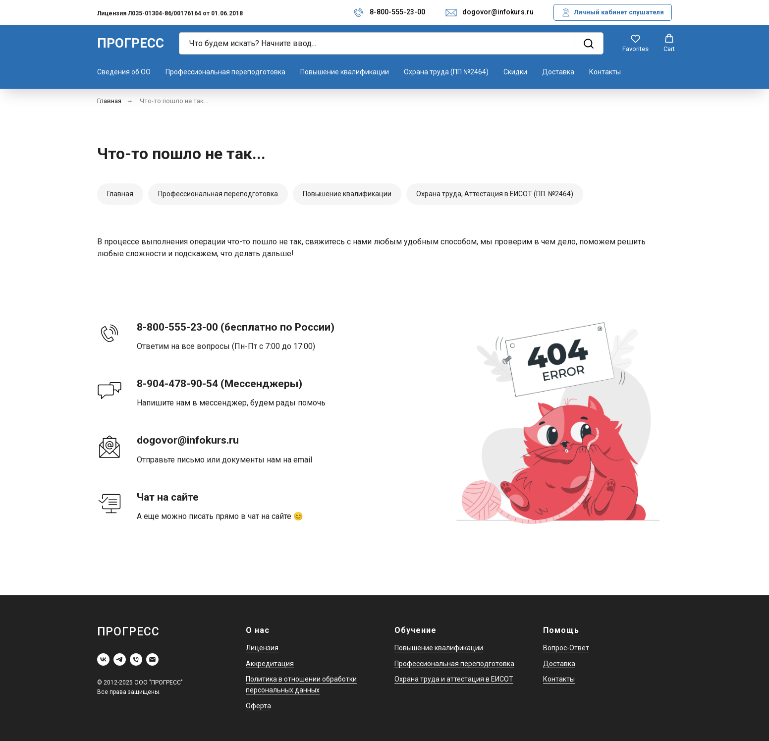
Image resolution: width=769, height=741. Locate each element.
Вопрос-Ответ (566, 648)
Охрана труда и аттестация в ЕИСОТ (453, 679)
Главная (109, 101)
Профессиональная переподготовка (225, 72)
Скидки (515, 72)
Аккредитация (270, 664)
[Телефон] (136, 659)
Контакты (605, 72)
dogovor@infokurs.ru (498, 12)
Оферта (258, 706)
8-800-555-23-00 (397, 12)
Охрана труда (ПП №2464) (446, 72)
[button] (635, 43)
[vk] (103, 659)
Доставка (558, 72)
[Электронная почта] (152, 659)
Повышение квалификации (344, 72)
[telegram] (119, 659)
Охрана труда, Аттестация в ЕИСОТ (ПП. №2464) (494, 194)
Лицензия (262, 648)
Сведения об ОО (124, 72)
